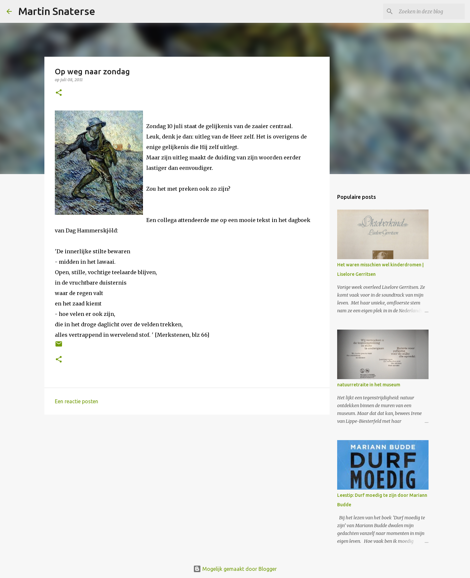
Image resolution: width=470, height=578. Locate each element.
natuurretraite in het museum (368, 384)
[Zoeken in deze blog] (430, 11)
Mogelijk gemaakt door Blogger (235, 569)
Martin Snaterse (56, 11)
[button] (59, 93)
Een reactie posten (76, 401)
